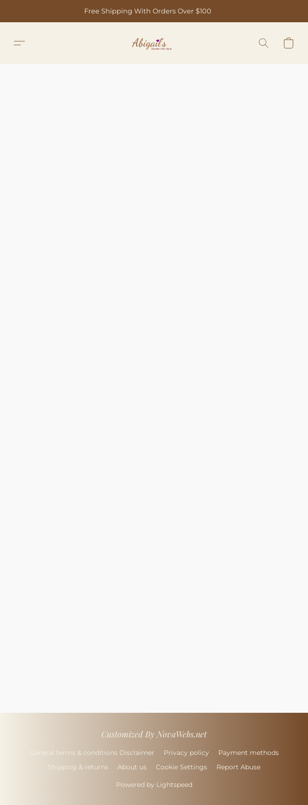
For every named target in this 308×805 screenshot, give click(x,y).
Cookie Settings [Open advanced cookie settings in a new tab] (181, 767)
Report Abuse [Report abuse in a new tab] (238, 767)
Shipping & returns (78, 767)
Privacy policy (186, 752)
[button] (154, 43)
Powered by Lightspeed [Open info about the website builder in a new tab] (154, 784)
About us (132, 767)
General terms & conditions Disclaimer (92, 752)
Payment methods (248, 752)
